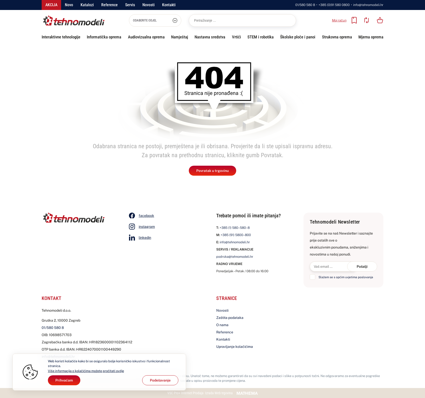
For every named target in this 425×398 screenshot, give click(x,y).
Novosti (148, 4)
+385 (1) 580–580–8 (235, 228)
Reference (109, 4)
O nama (222, 325)
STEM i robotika (260, 36)
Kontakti (169, 4)
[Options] (160, 380)
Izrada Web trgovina (219, 393)
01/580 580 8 (305, 5)
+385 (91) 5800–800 (236, 235)
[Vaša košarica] (380, 20)
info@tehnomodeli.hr (368, 5)
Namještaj (179, 36)
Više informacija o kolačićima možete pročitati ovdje (86, 371)
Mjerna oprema (370, 36)
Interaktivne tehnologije (61, 36)
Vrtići (236, 36)
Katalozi (87, 4)
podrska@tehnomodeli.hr (234, 257)
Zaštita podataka (229, 318)
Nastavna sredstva (210, 36)
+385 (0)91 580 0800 (334, 5)
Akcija (51, 4)
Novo (69, 4)
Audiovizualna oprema (146, 36)
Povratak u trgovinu (212, 171)
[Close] (64, 380)
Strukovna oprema (337, 36)
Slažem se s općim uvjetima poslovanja (346, 277)
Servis (130, 4)
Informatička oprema (104, 36)
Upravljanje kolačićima (234, 347)
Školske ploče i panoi (297, 36)
